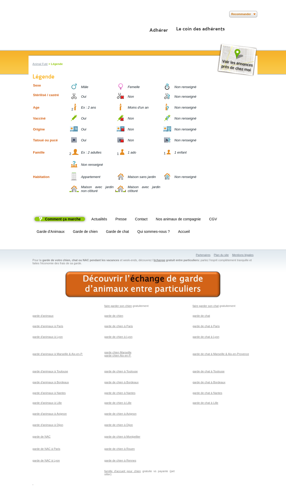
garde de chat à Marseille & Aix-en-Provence (221, 353)
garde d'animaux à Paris (47, 326)
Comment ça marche (63, 219)
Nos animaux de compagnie (178, 219)
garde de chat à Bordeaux (209, 382)
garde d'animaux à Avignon (49, 413)
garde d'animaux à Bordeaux (50, 382)
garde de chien (113, 315)
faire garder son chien (118, 305)
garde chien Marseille (117, 352)
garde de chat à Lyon (206, 336)
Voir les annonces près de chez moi (237, 59)
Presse (121, 219)
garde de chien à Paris (118, 326)
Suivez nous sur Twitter (39, 14)
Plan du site (221, 254)
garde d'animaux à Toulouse (50, 371)
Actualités (99, 219)
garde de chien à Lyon (118, 336)
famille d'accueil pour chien (122, 471)
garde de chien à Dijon (118, 424)
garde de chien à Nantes (119, 392)
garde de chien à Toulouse (121, 371)
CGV (213, 219)
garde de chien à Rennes (120, 460)
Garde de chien (85, 231)
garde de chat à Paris (206, 326)
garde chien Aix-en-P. (117, 355)
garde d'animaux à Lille (47, 402)
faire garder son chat (206, 305)
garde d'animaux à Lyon (47, 336)
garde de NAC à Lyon (46, 460)
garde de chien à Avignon (120, 413)
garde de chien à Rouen (119, 448)
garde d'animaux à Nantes (49, 392)
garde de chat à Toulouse (209, 371)
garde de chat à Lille (205, 402)
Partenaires (203, 254)
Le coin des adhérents (200, 29)
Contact (141, 219)
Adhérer (158, 30)
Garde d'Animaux (51, 231)
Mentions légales (243, 254)
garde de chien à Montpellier (122, 436)
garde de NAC (41, 436)
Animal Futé (40, 63)
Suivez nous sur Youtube (47, 14)
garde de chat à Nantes (207, 392)
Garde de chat (117, 231)
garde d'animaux (42, 315)
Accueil (184, 231)
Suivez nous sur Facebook (32, 14)
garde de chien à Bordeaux (121, 382)
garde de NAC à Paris (46, 448)
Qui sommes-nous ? (153, 231)
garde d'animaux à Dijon (47, 424)
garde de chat (201, 315)
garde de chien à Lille (117, 402)
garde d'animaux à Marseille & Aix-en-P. (57, 353)
